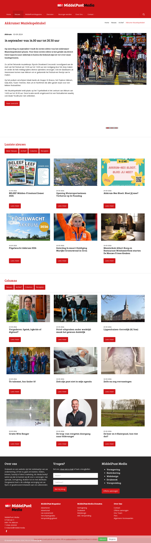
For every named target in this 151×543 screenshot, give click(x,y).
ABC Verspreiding (84, 515)
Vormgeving (82, 508)
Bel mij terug (60, 489)
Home (8, 14)
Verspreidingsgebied (49, 518)
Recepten (44, 151)
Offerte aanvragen (110, 491)
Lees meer (15, 206)
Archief (23, 151)
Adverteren (45, 508)
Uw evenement (47, 513)
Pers (115, 515)
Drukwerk (81, 510)
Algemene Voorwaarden (123, 518)
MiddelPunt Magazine (33, 14)
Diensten (50, 14)
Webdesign (81, 513)
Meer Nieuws (11, 151)
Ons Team (118, 513)
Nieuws (17, 14)
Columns (33, 151)
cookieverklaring (71, 539)
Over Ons (79, 14)
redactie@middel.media (15, 528)
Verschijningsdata (48, 515)
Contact (90, 14)
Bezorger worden (65, 14)
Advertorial (45, 510)
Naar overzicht (12, 103)
